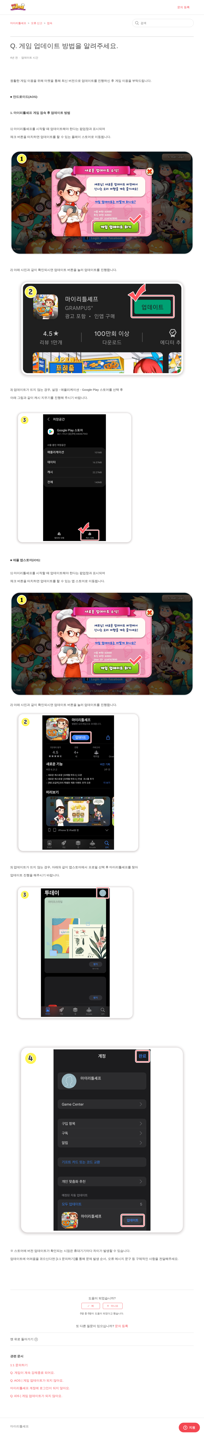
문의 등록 (183, 7)
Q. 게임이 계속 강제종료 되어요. (32, 1372)
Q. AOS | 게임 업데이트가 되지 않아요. (37, 1380)
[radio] (90, 1306)
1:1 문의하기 (19, 1365)
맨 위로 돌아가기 (24, 1339)
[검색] (163, 23)
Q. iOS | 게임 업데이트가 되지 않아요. (36, 1396)
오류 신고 (36, 23)
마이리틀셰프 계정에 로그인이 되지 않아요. (40, 1388)
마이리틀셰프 (18, 23)
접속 (49, 23)
